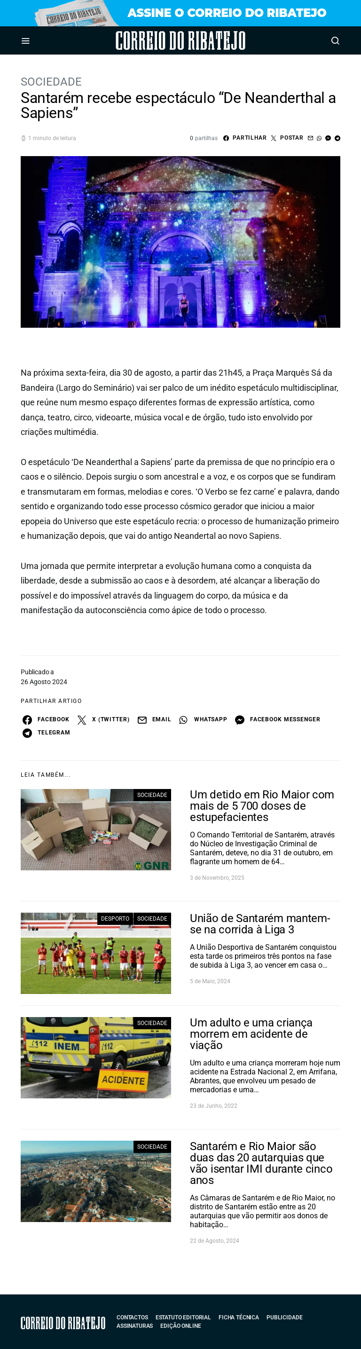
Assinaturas (135, 1326)
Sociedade (51, 81)
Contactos (132, 1317)
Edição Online (180, 1326)
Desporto (115, 918)
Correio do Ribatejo (154, 40)
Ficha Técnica (239, 1317)
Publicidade (284, 1317)
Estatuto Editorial (183, 1317)
